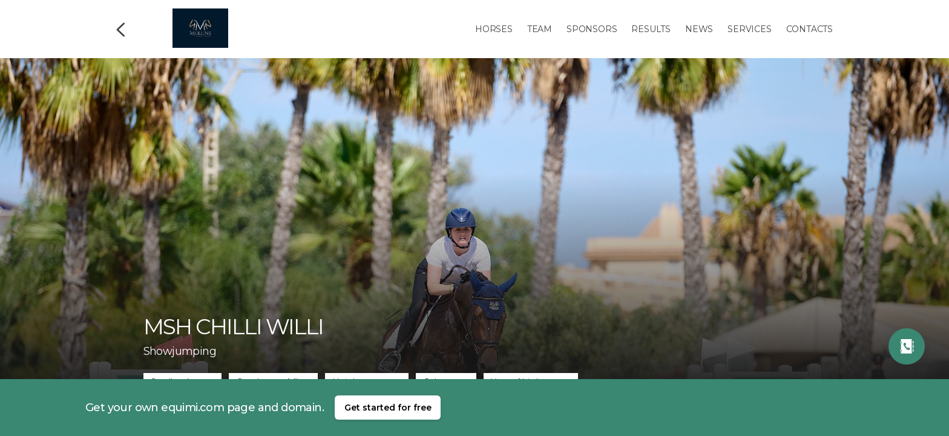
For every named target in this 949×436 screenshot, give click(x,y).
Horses (494, 29)
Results (651, 29)
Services (749, 29)
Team (539, 29)
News (699, 29)
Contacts (809, 29)
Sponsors (591, 29)
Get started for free (388, 407)
